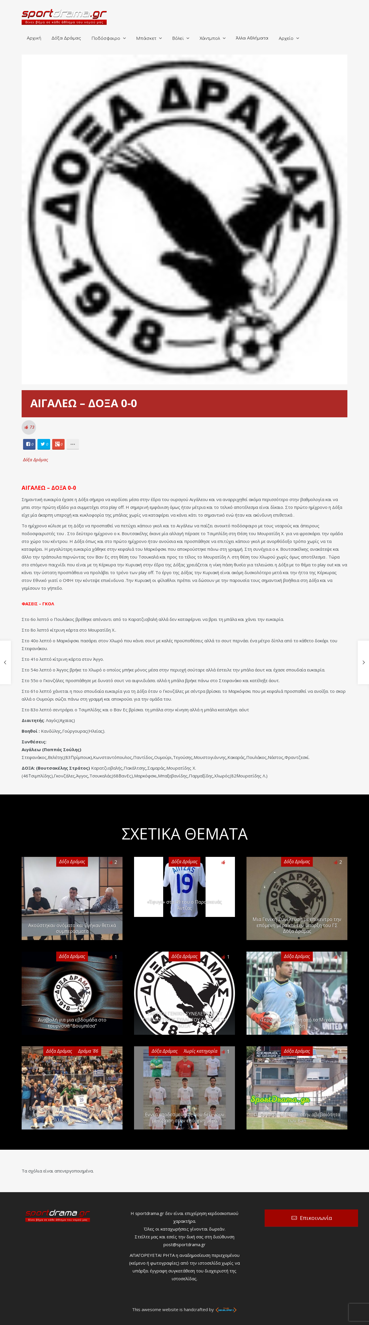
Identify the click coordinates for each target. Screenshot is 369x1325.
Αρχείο (286, 38)
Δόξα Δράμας (66, 38)
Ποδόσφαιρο (105, 38)
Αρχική (34, 38)
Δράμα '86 (88, 1051)
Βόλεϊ (178, 38)
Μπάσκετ (146, 38)
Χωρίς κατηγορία (200, 1051)
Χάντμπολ (209, 38)
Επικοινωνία (316, 1218)
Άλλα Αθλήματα (252, 38)
